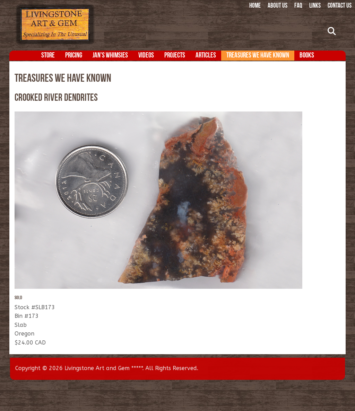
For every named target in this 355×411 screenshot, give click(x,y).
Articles (206, 55)
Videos (146, 55)
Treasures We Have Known (257, 55)
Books (307, 55)
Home (255, 6)
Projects (174, 55)
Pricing (73, 55)
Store (48, 55)
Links (315, 6)
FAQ (298, 6)
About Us (277, 6)
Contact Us (340, 6)
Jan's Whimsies (110, 55)
